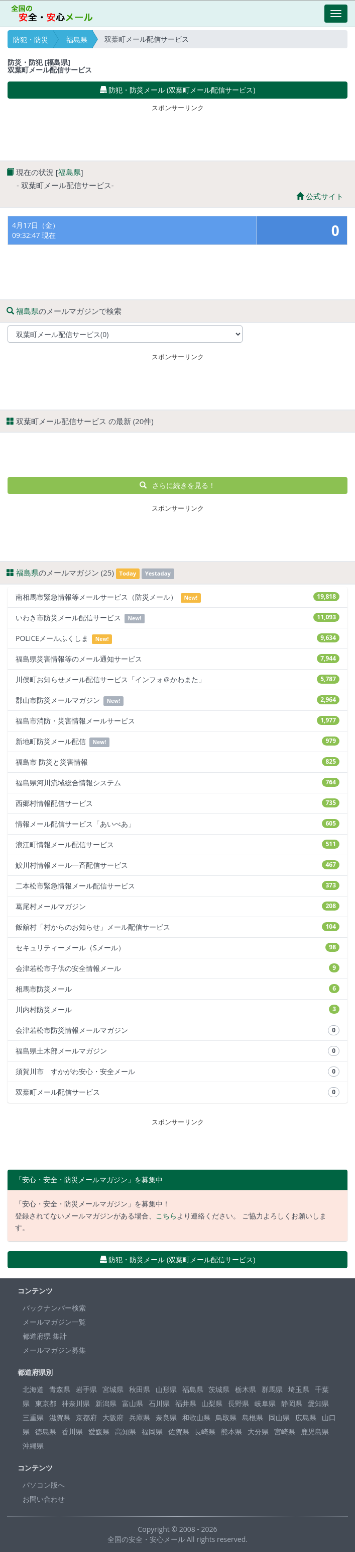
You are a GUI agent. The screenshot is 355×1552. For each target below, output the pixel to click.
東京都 (45, 1403)
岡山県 (279, 1417)
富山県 (132, 1403)
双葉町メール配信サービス (177, 1092)
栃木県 (245, 1389)
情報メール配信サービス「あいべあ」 (177, 824)
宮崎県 (284, 1431)
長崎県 (204, 1431)
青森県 (59, 1389)
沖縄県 (33, 1445)
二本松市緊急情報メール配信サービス (177, 885)
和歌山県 (196, 1417)
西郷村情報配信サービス (177, 803)
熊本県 (231, 1431)
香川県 (72, 1431)
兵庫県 (139, 1417)
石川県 (159, 1403)
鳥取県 (225, 1417)
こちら (166, 1215)
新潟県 (105, 1403)
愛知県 (318, 1403)
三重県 (33, 1417)
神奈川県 (76, 1403)
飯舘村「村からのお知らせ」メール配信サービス (177, 927)
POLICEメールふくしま (177, 638)
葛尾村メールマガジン (177, 906)
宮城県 (113, 1389)
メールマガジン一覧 (54, 1322)
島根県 (252, 1417)
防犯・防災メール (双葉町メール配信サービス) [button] (178, 90)
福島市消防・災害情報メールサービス (177, 720)
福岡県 (152, 1431)
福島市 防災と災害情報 (177, 762)
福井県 (185, 1403)
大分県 (258, 1431)
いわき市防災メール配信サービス (177, 618)
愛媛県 (98, 1431)
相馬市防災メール (177, 989)
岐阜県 (265, 1403)
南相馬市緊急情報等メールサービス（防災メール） (177, 597)
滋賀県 (59, 1417)
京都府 (86, 1417)
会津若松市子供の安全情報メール (177, 968)
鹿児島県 (315, 1431)
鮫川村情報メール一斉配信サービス (177, 865)
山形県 (166, 1389)
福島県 (76, 39)
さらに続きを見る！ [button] (177, 485)
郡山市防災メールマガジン (177, 700)
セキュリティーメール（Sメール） (177, 947)
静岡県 (291, 1403)
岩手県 (86, 1389)
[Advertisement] (177, 130)
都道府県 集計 (45, 1336)
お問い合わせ (44, 1499)
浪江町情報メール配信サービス (177, 844)
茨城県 (218, 1389)
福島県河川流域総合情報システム (177, 782)
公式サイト (319, 196)
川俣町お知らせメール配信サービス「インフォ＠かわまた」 (177, 679)
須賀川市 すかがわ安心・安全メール (177, 1072)
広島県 (305, 1417)
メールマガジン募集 (54, 1350)
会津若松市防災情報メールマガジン (177, 1030)
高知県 (125, 1431)
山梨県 (211, 1403)
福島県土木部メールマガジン (177, 1051)
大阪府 (113, 1417)
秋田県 (139, 1389)
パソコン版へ (44, 1485)
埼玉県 (298, 1389)
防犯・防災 (30, 39)
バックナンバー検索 (54, 1308)
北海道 (33, 1389)
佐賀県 (178, 1431)
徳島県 (45, 1431)
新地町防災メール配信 (177, 742)
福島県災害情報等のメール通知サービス (177, 659)
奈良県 (166, 1417)
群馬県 (272, 1389)
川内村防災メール (177, 1009)
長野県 (238, 1403)
